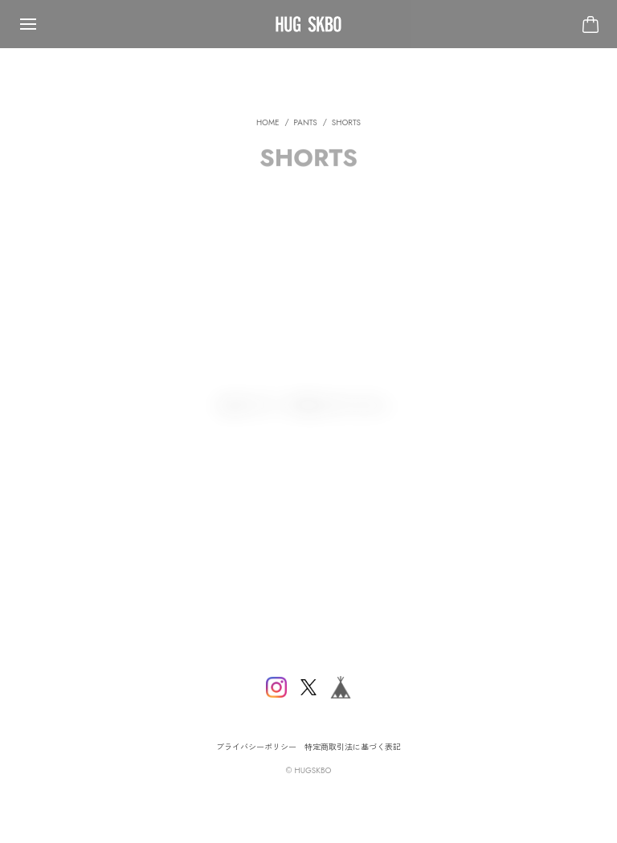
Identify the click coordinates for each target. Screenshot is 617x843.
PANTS (305, 127)
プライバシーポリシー (256, 747)
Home (268, 127)
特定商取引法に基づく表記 (352, 747)
